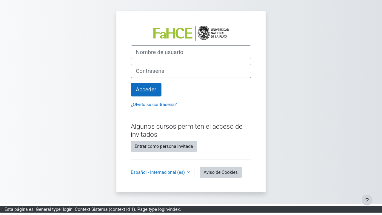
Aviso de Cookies (221, 172)
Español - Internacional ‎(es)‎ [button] (158, 172)
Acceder (146, 89)
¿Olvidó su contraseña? (154, 104)
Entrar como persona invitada (164, 146)
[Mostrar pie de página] (367, 200)
